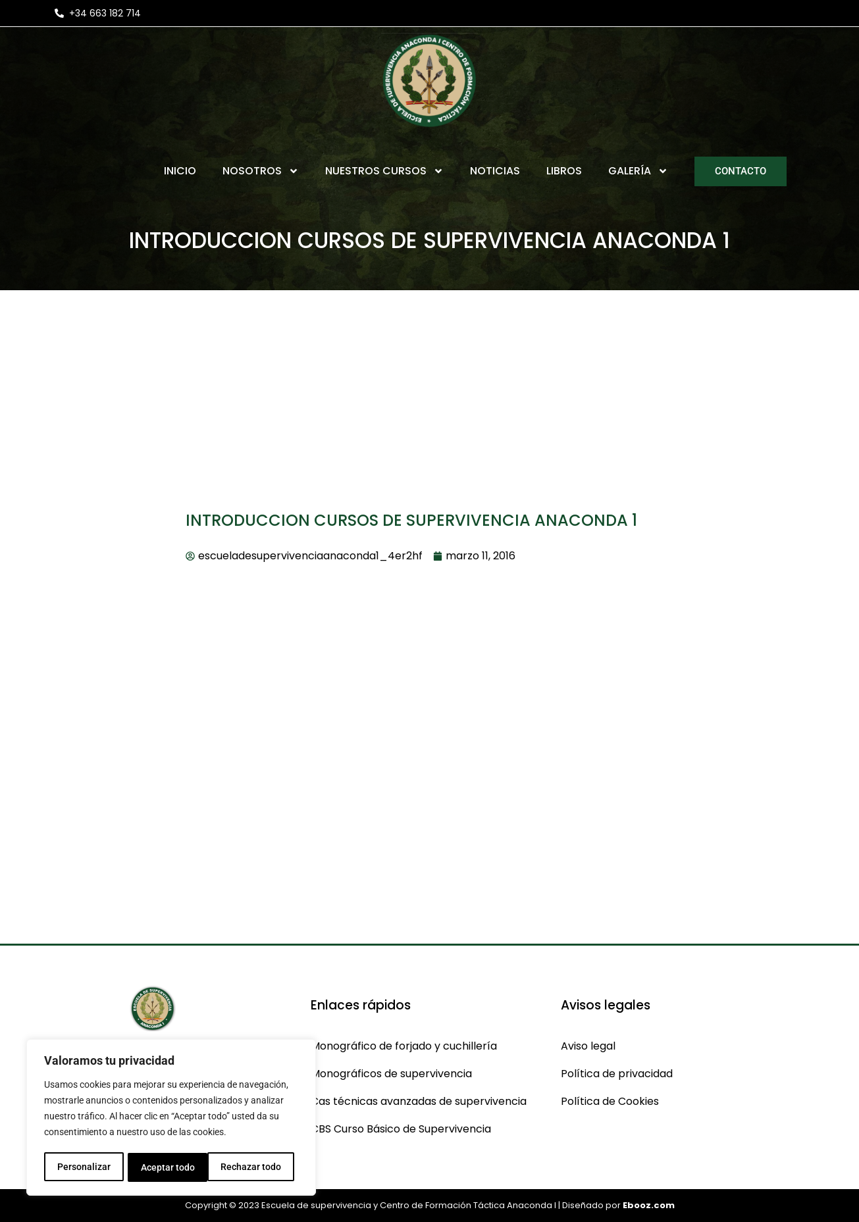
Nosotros (260, 171)
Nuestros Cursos (384, 171)
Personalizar (83, 1167)
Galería (638, 171)
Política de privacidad (617, 1073)
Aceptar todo (259, 1167)
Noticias (495, 170)
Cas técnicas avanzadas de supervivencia (419, 1101)
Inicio (180, 170)
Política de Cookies (610, 1101)
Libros (564, 170)
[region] (171, 1119)
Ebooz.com (649, 1205)
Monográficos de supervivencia (391, 1073)
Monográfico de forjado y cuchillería (404, 1046)
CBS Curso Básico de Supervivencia (401, 1128)
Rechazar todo (170, 1167)
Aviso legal (588, 1046)
